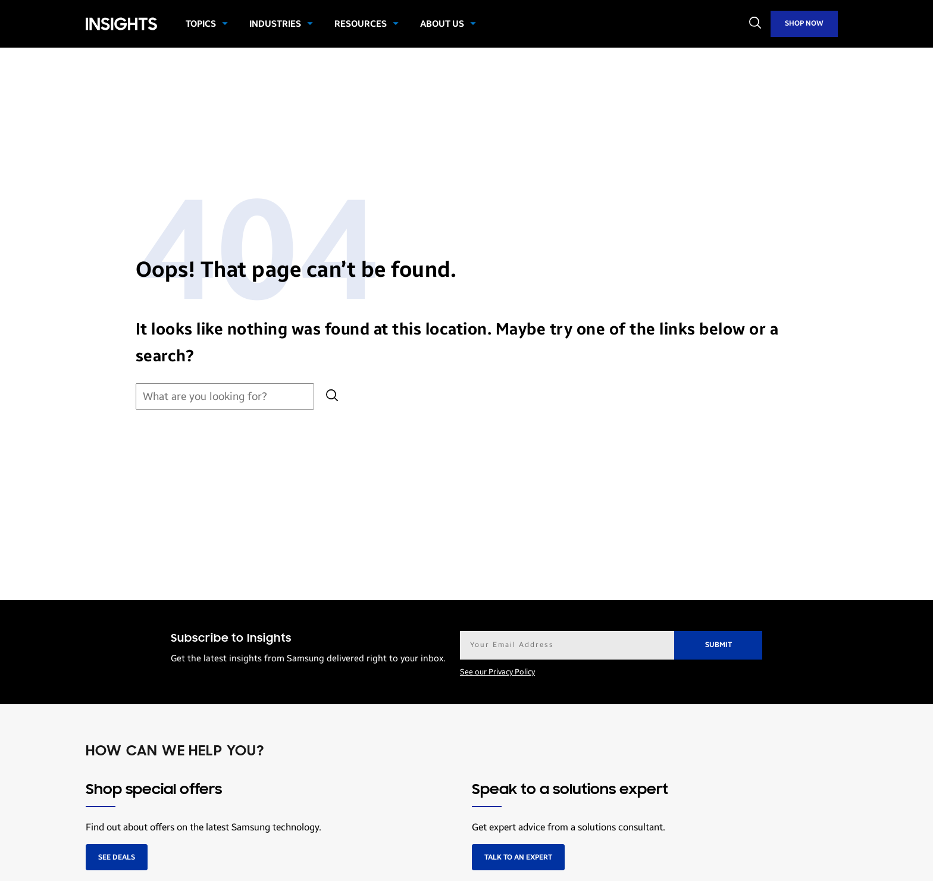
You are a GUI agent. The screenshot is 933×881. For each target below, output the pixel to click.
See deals (116, 857)
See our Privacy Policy (497, 672)
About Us (442, 23)
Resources (360, 23)
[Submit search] (332, 396)
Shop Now (804, 23)
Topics (201, 23)
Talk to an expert (518, 857)
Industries (275, 23)
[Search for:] (225, 396)
